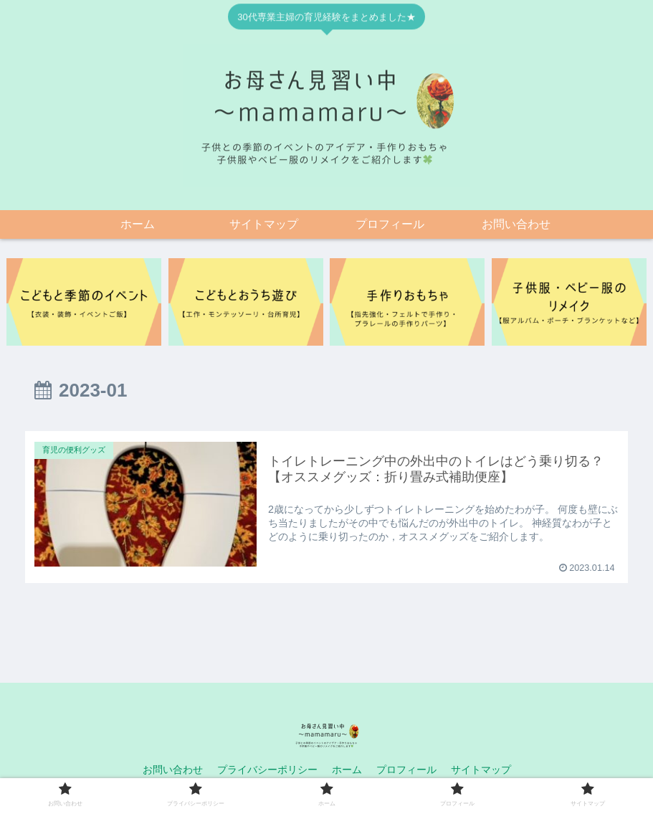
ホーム (347, 769)
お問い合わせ (173, 769)
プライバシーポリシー (267, 769)
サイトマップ (481, 769)
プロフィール (406, 769)
